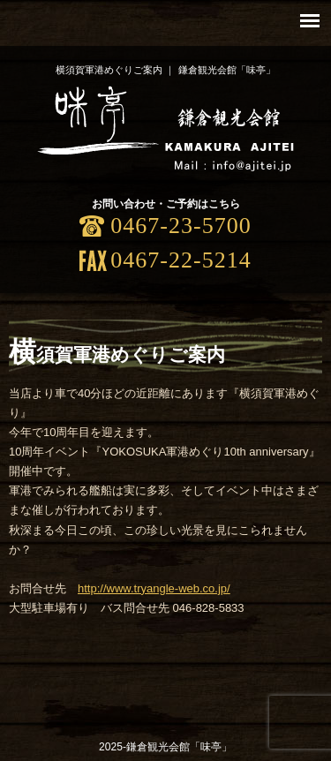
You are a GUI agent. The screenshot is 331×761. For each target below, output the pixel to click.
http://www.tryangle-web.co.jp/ (154, 588)
